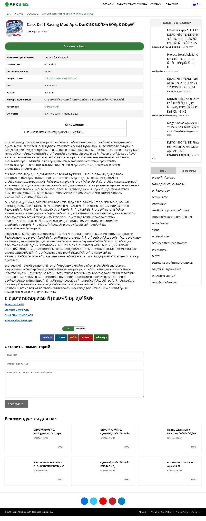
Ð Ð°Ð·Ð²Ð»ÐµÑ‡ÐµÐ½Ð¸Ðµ (179, 131)
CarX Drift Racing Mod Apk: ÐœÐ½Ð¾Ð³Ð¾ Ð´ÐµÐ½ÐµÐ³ (68, 13)
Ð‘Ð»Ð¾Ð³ (172, 4)
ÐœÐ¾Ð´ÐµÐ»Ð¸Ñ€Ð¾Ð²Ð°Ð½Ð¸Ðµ (172, 262)
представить (16, 409)
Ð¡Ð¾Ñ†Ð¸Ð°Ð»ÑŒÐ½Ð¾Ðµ (164, 115)
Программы (188, 170)
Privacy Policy (182, 517)
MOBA (155, 230)
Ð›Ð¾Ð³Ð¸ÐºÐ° (160, 223)
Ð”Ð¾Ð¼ (108, 4)
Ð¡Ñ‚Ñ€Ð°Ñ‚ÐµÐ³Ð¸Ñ (165, 275)
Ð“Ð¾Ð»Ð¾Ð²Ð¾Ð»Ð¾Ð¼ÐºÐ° (169, 243)
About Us (143, 517)
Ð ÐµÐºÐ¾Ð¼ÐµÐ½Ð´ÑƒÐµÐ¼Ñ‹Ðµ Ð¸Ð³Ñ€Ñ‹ (55, 132)
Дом (9, 13)
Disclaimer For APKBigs (161, 517)
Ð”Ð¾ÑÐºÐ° (160, 197)
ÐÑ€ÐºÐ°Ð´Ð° (161, 190)
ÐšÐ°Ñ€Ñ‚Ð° (159, 203)
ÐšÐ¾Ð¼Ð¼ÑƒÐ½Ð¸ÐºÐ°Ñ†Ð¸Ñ (166, 47)
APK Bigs (32, 31)
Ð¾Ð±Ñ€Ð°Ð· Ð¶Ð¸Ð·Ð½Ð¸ (178, 155)
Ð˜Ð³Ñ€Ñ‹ (156, 4)
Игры (163, 170)
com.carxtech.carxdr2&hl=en (60, 78)
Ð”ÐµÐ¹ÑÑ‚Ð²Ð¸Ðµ (163, 177)
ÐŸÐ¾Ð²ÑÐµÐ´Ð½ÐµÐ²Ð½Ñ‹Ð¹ (171, 210)
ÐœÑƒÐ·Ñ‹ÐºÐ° (159, 71)
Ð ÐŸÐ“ (156, 256)
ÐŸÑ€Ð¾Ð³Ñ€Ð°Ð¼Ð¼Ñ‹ (132, 4)
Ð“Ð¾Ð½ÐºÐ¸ (33, 13)
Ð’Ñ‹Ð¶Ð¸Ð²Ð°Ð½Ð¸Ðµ (164, 282)
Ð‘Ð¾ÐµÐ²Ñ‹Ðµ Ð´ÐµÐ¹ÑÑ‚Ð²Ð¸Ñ (173, 216)
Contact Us (196, 517)
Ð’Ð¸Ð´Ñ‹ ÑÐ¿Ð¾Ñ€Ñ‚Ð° (166, 269)
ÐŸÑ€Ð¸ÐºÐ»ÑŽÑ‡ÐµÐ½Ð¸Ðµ (169, 184)
